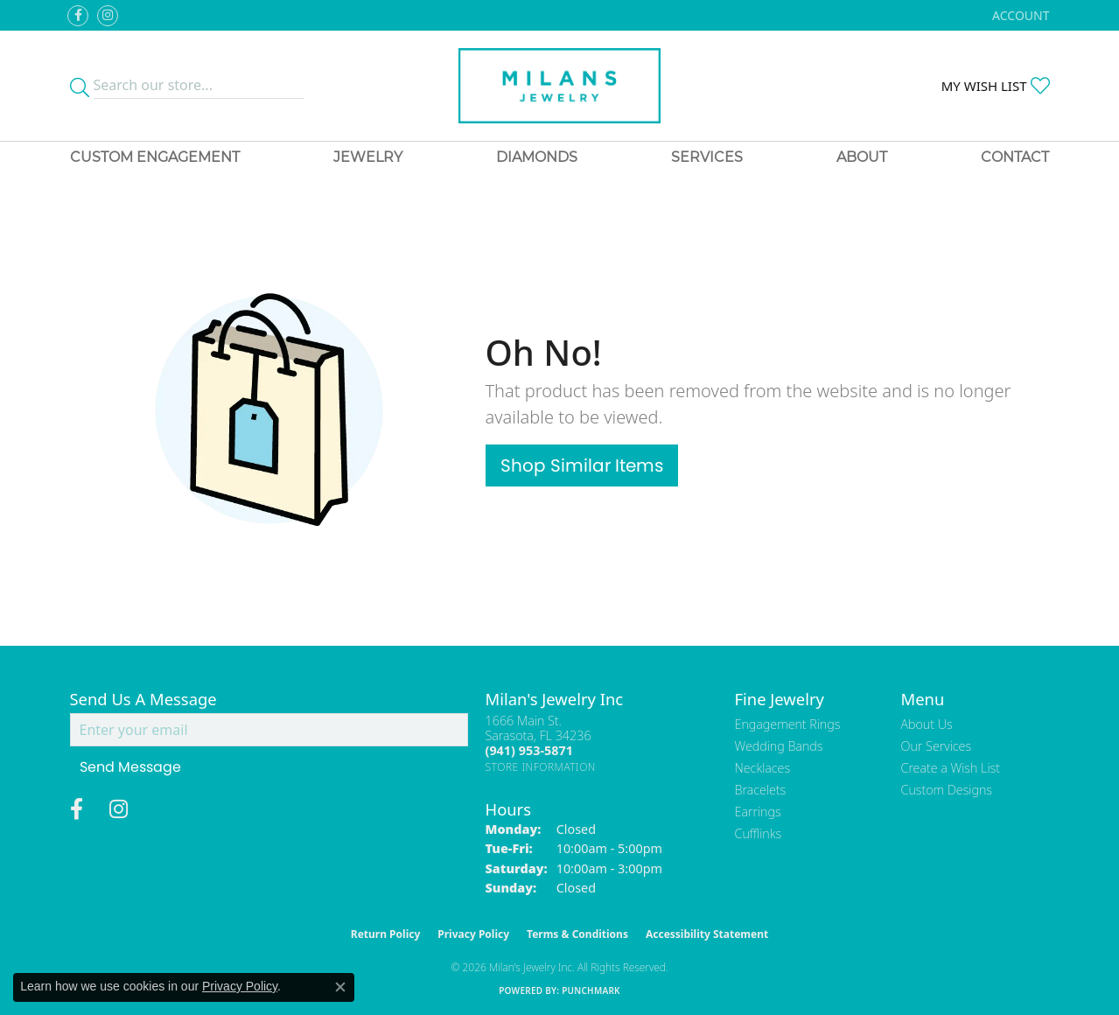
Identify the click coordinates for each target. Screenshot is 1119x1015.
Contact (1015, 157)
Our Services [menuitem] (936, 746)
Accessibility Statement (707, 934)
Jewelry (367, 157)
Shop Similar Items (581, 465)
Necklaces (763, 768)
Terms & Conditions (577, 934)
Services (707, 157)
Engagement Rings (788, 724)
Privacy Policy (473, 934)
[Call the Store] (529, 750)
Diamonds (536, 157)
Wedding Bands (779, 746)
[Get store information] (541, 767)
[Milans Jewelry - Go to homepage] (559, 86)
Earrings (758, 811)
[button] (1019, 15)
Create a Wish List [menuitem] (950, 768)
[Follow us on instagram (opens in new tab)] (107, 15)
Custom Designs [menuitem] (946, 789)
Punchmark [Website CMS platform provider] (591, 990)
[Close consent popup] (340, 987)
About (861, 157)
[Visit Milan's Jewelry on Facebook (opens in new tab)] (77, 15)
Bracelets (761, 789)
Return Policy (386, 934)
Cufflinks (758, 833)
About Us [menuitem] (927, 724)
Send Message (130, 767)
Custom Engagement (155, 157)
